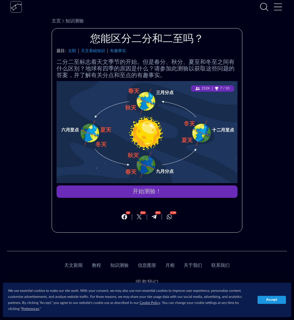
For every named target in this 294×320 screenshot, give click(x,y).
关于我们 (193, 265)
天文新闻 (73, 265)
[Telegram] (154, 217)
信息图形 (147, 265)
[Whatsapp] (169, 217)
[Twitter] (139, 217)
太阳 (72, 51)
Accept (271, 299)
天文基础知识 (93, 51)
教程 (96, 265)
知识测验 (72, 21)
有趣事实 (118, 51)
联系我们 (220, 265)
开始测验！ (147, 191)
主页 (56, 21)
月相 (170, 265)
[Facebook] (124, 217)
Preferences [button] (30, 309)
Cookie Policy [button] (150, 302)
